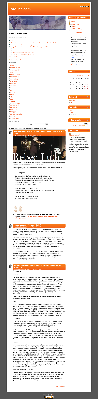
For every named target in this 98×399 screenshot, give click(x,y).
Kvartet (12, 88)
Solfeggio (13, 112)
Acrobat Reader (77, 55)
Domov (71, 111)
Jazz (11, 99)
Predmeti (73, 115)
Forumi (72, 100)
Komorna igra (14, 79)
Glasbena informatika (16, 114)
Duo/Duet (13, 83)
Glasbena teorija (14, 105)
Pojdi (85, 123)
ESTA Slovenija (13, 56)
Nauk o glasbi (14, 109)
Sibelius (12, 116)
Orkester (12, 101)
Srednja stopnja (14, 70)
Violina (12, 65)
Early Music (13, 81)
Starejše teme (60, 386)
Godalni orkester (16, 103)
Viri (71, 102)
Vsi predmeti (78, 32)
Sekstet (12, 92)
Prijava (87, 4)
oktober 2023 (79, 75)
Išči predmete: (30, 124)
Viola (11, 72)
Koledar (73, 113)
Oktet (11, 97)
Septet (12, 94)
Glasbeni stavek (14, 107)
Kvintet (12, 90)
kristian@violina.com (54, 374)
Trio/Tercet (13, 86)
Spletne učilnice (14, 118)
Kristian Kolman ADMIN (21, 135)
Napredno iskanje (78, 125)
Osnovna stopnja (15, 67)
